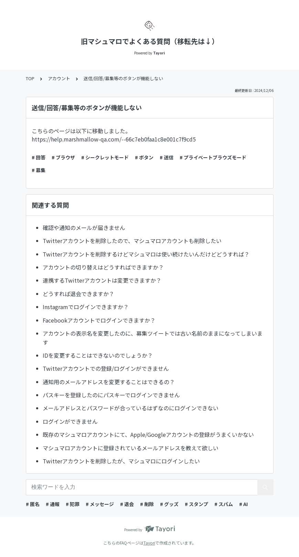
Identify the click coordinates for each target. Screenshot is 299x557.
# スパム (223, 504)
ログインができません (70, 421)
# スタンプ (196, 504)
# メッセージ (100, 504)
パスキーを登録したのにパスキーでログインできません (111, 395)
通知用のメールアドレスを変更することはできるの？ (109, 382)
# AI (243, 504)
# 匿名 (33, 504)
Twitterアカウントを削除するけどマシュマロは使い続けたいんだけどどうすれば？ (146, 254)
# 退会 (127, 504)
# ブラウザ (63, 157)
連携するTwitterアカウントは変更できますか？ (102, 280)
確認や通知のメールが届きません (84, 227)
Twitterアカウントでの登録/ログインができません (106, 368)
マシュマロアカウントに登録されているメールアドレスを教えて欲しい (130, 448)
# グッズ (169, 504)
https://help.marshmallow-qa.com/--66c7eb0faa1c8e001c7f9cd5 (114, 139)
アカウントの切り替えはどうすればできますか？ (103, 267)
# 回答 (38, 157)
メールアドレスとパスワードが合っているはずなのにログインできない (130, 408)
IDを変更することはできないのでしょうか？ (98, 355)
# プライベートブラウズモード (213, 157)
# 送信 (166, 157)
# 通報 (53, 504)
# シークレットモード (105, 157)
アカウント (59, 78)
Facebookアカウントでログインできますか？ (99, 320)
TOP (30, 78)
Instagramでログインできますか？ (86, 307)
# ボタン (144, 157)
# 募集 (38, 170)
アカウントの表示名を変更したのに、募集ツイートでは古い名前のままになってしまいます (153, 337)
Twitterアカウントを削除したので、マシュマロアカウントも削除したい (132, 241)
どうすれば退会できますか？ (78, 294)
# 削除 (147, 504)
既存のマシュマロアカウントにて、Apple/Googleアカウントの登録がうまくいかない (148, 434)
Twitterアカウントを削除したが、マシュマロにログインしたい (121, 461)
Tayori (149, 543)
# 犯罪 (72, 504)
